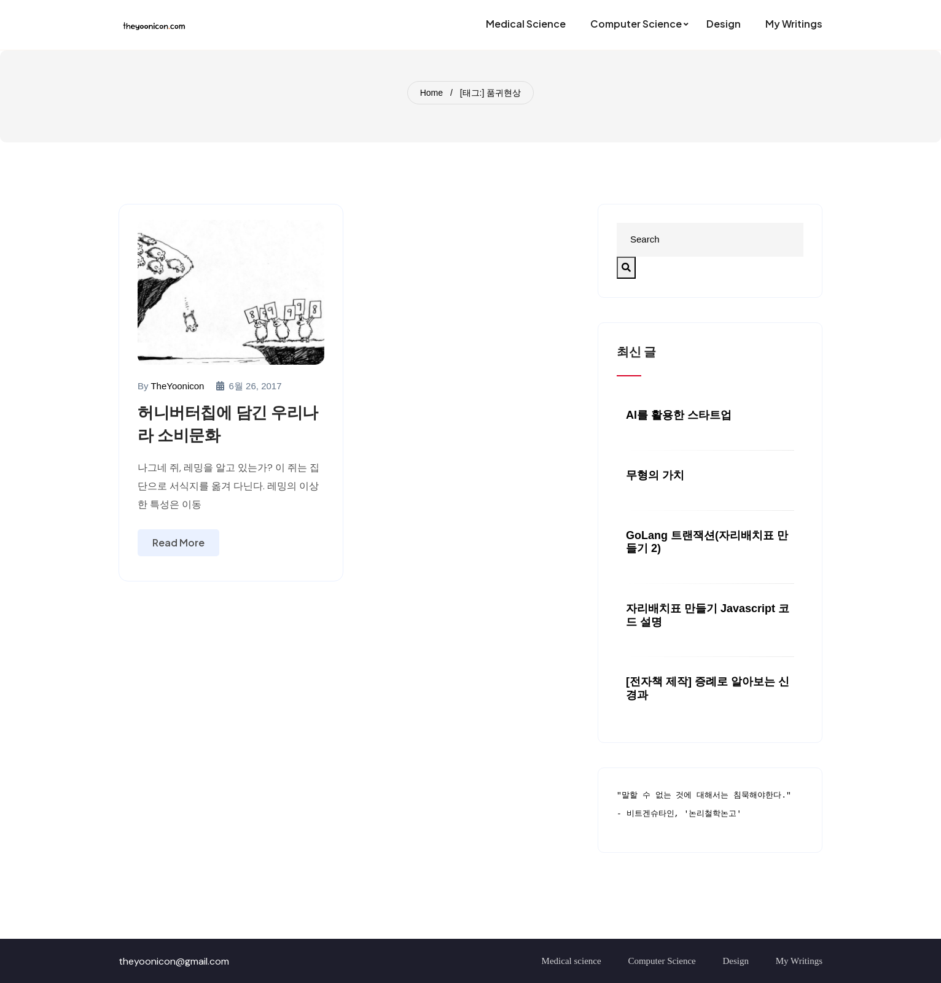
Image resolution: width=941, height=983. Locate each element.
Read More (178, 542)
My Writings (799, 961)
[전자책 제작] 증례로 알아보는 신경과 (707, 688)
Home (431, 93)
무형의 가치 (655, 475)
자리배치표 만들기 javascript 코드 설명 (707, 615)
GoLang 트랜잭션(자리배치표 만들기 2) (707, 542)
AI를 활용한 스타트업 (679, 415)
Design (736, 961)
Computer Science (661, 961)
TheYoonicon (177, 386)
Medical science (571, 961)
